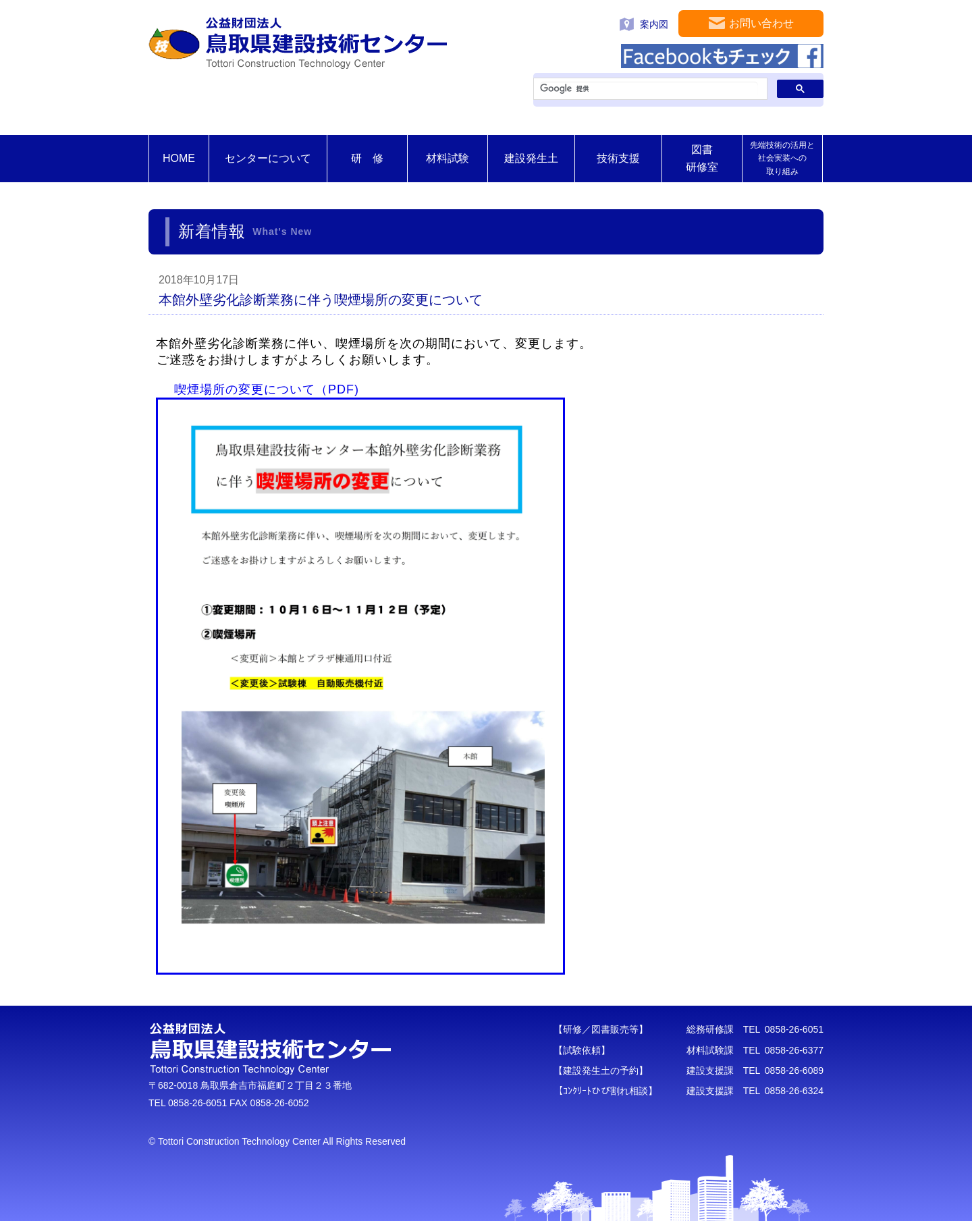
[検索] (649, 89)
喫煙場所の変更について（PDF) (266, 389)
